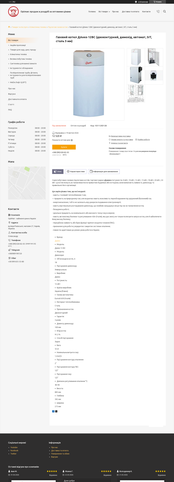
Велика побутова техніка (21, 59)
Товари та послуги (20, 27)
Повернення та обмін (60, 454)
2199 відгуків (143, 2)
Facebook (14, 450)
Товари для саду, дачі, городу (23, 50)
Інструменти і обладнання (21, 68)
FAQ (10, 110)
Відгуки (12, 94)
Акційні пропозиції (18, 45)
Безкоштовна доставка (120, 136)
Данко (57, 241)
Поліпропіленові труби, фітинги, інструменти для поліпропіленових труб (25, 75)
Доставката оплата (17, 99)
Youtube (14, 447)
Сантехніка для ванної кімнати (23, 64)
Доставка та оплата (130, 12)
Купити (64, 147)
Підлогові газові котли (58, 27)
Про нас (115, 12)
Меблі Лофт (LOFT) (18, 82)
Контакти (146, 12)
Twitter (13, 454)
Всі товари (103, 12)
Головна (92, 12)
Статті (11, 104)
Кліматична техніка (38, 27)
